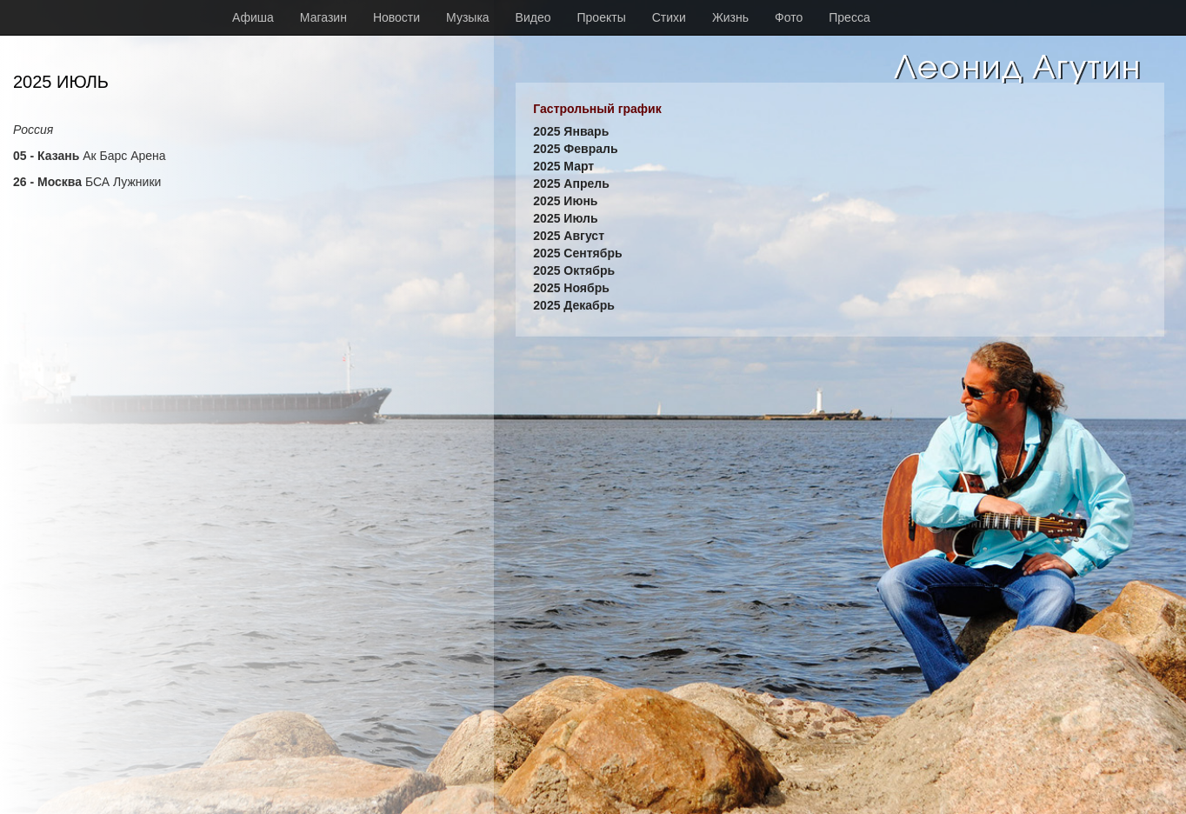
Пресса (849, 17)
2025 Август (568, 236)
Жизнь (730, 17)
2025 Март (563, 166)
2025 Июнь (565, 201)
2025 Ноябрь (571, 288)
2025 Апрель (571, 183)
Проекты (601, 17)
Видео (533, 17)
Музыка (468, 17)
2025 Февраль (575, 149)
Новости (396, 17)
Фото (789, 17)
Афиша (253, 17)
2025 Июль (565, 218)
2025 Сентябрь (577, 253)
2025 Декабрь (574, 305)
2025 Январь (571, 131)
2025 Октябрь (574, 270)
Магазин (323, 17)
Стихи (669, 17)
